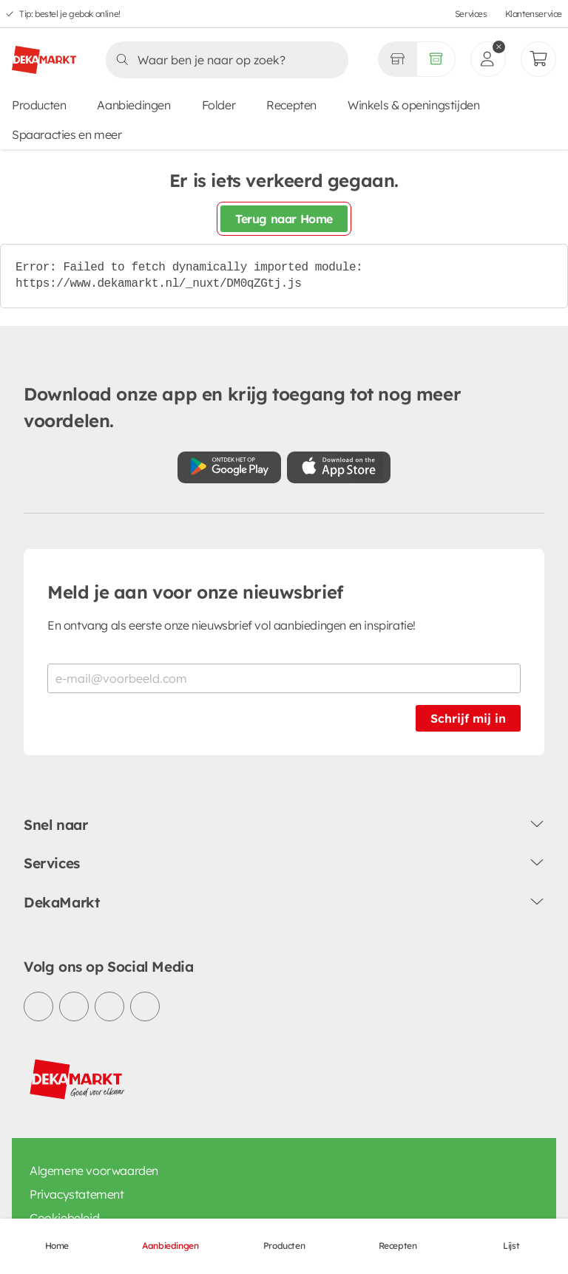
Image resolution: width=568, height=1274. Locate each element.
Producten (39, 105)
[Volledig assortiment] (436, 59)
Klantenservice (533, 13)
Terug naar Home (284, 218)
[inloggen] (488, 59)
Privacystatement (77, 1194)
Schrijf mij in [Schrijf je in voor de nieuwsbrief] (468, 718)
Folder (219, 105)
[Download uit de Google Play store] (229, 467)
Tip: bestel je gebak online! (70, 13)
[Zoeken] (223, 60)
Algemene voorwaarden (94, 1170)
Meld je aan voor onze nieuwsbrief (195, 592)
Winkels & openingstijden (413, 105)
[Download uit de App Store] (338, 467)
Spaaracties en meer (66, 134)
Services (471, 13)
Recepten (291, 105)
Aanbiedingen (133, 105)
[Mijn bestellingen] (538, 59)
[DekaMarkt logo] (44, 54)
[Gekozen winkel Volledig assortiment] (397, 59)
